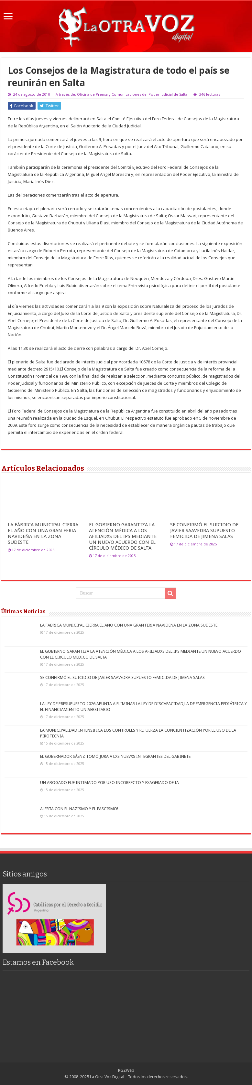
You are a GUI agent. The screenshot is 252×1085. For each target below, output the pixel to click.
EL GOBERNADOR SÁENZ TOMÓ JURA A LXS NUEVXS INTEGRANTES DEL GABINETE (115, 756)
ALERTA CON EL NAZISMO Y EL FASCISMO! (79, 808)
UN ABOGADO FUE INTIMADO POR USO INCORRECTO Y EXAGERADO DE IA (109, 782)
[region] (54, 918)
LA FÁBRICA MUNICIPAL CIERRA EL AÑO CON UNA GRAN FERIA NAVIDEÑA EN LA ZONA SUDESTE (43, 533)
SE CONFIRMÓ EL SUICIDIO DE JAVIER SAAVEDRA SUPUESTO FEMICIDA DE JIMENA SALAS (204, 530)
